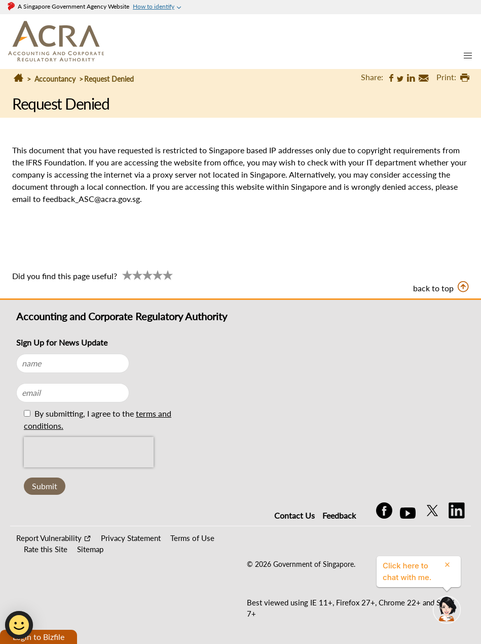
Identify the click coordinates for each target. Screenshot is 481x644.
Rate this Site (45, 549)
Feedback (339, 515)
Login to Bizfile (38, 636)
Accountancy (55, 79)
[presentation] (89, 452)
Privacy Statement (131, 538)
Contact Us (294, 515)
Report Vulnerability (49, 538)
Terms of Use (192, 538)
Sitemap (90, 549)
